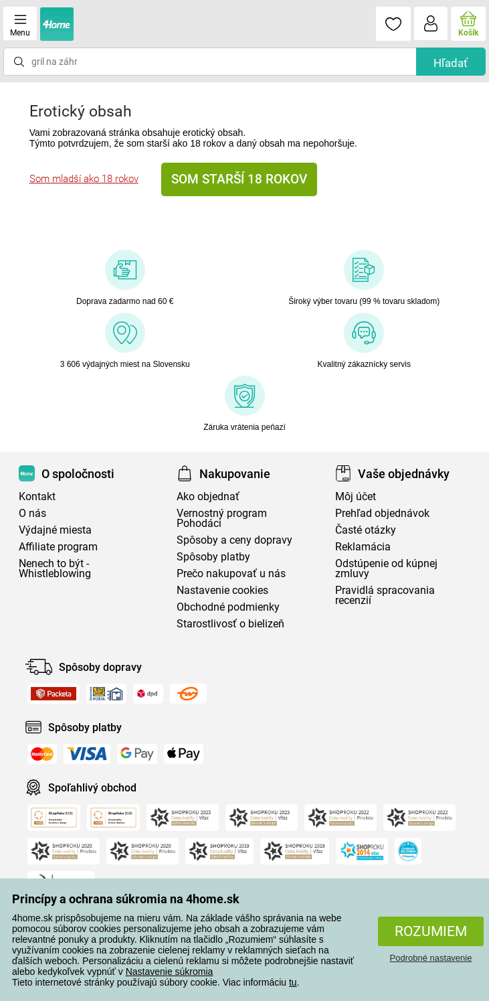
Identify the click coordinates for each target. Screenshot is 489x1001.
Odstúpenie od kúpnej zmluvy (386, 568)
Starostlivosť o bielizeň (230, 624)
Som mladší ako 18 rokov (83, 179)
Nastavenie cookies (222, 590)
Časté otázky (365, 530)
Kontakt (37, 496)
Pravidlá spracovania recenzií (385, 595)
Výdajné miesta (55, 530)
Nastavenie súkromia (169, 971)
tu (293, 982)
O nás (32, 513)
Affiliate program (58, 547)
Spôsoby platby (213, 557)
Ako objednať (208, 496)
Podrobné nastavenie (431, 958)
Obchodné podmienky (228, 607)
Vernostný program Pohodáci (222, 518)
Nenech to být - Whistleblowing (55, 568)
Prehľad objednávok (382, 513)
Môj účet (355, 496)
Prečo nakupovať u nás (231, 573)
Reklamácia (363, 547)
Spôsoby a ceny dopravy (234, 540)
